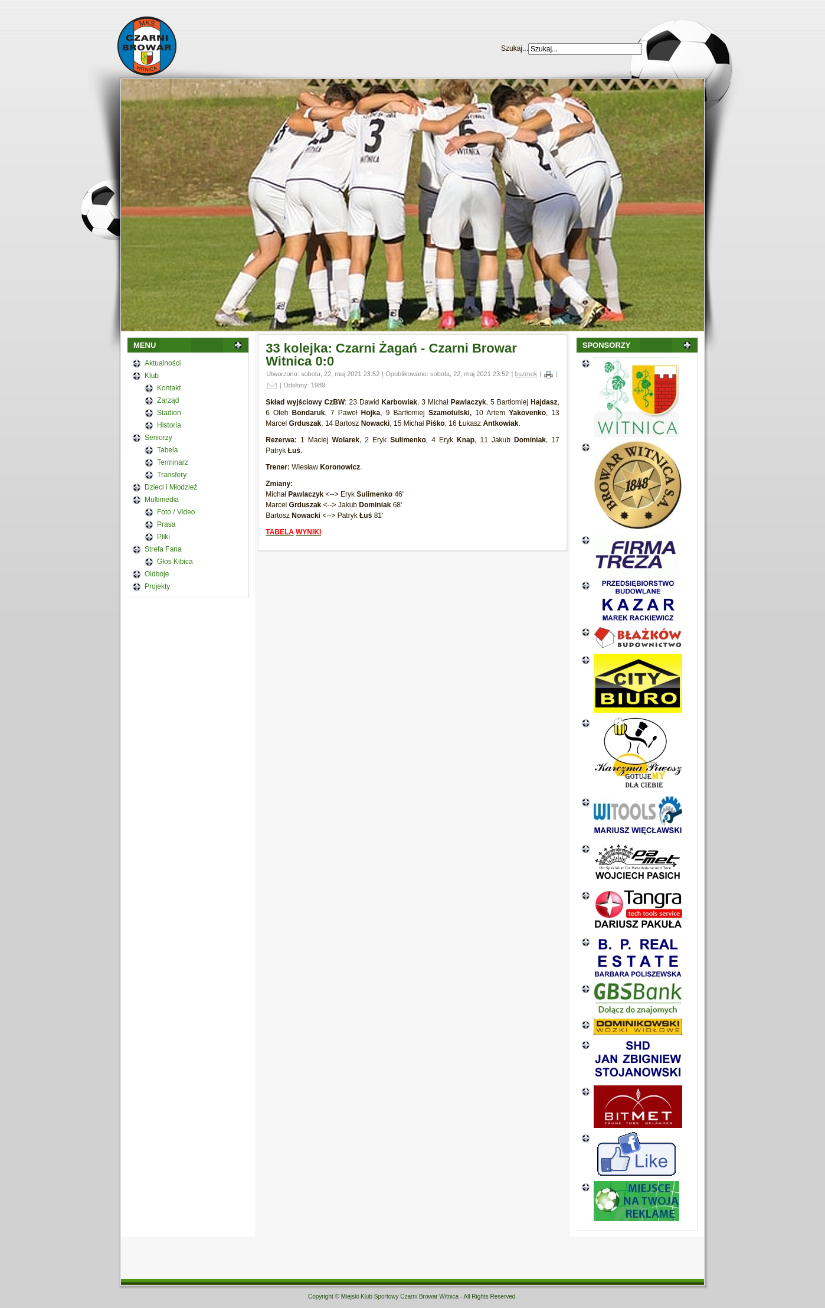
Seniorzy (158, 437)
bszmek (526, 373)
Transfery (171, 475)
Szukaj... (514, 48)
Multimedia (162, 499)
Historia (169, 425)
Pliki (163, 537)
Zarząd (168, 400)
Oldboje (157, 574)
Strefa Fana (163, 549)
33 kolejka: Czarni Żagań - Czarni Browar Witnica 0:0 (391, 354)
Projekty (157, 586)
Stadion (169, 413)
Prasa (166, 524)
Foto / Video (176, 512)
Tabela (167, 450)
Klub (152, 375)
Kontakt (169, 388)
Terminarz (172, 462)
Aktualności (163, 363)
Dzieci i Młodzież (171, 487)
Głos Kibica (175, 561)
